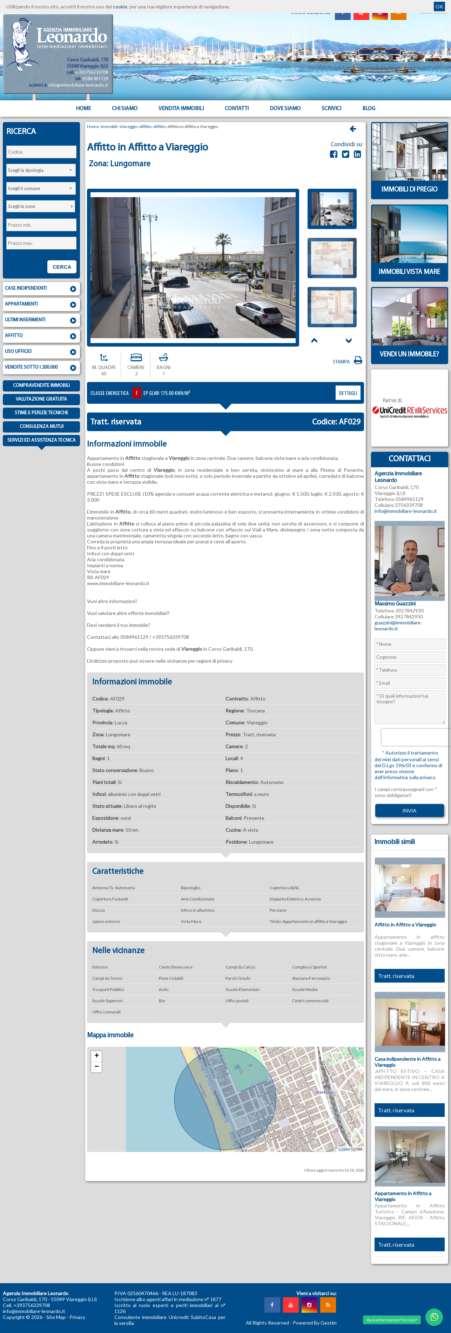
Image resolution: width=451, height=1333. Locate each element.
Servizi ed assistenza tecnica (41, 442)
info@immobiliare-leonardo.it (78, 85)
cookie (120, 6)
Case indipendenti (41, 289)
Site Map (56, 1317)
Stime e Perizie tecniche (41, 413)
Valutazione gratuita (41, 399)
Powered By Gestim (315, 1323)
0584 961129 (95, 79)
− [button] (96, 1067)
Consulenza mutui (41, 426)
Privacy (77, 1317)
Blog (368, 109)
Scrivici (331, 109)
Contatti (237, 109)
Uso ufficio (41, 352)
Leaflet (344, 1149)
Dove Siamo (285, 109)
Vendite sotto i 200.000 (41, 368)
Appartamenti (41, 305)
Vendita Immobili (181, 109)
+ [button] (96, 1056)
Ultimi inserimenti (41, 320)
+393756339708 (91, 72)
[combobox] (41, 170)
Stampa (348, 362)
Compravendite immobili (41, 385)
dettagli (348, 392)
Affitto (41, 336)
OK (439, 6)
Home (83, 109)
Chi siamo (124, 109)
